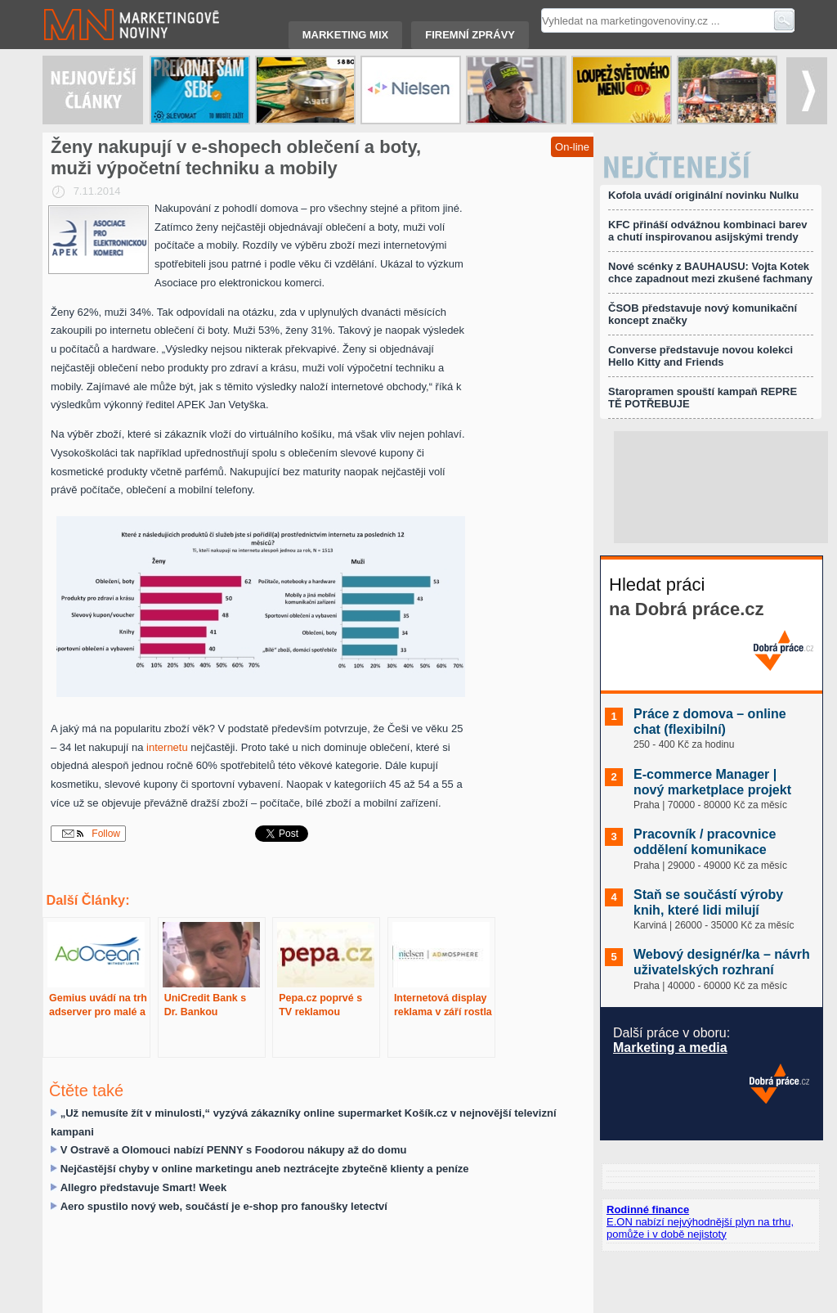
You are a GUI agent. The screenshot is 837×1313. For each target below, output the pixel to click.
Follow (91, 833)
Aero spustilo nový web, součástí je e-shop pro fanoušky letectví (223, 1206)
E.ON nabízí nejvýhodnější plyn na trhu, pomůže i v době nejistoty (700, 1228)
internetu (167, 747)
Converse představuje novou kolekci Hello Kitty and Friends (700, 356)
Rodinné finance (647, 1209)
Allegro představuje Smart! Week (143, 1187)
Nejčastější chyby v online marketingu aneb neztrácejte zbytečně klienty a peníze (264, 1168)
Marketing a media (670, 1047)
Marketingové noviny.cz (112, 24)
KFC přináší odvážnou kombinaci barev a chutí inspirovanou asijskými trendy (707, 230)
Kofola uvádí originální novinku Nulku (703, 195)
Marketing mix (345, 35)
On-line (572, 147)
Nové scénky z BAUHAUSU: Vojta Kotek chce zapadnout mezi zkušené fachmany (710, 272)
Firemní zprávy (470, 35)
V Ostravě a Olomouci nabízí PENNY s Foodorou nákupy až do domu (233, 1150)
